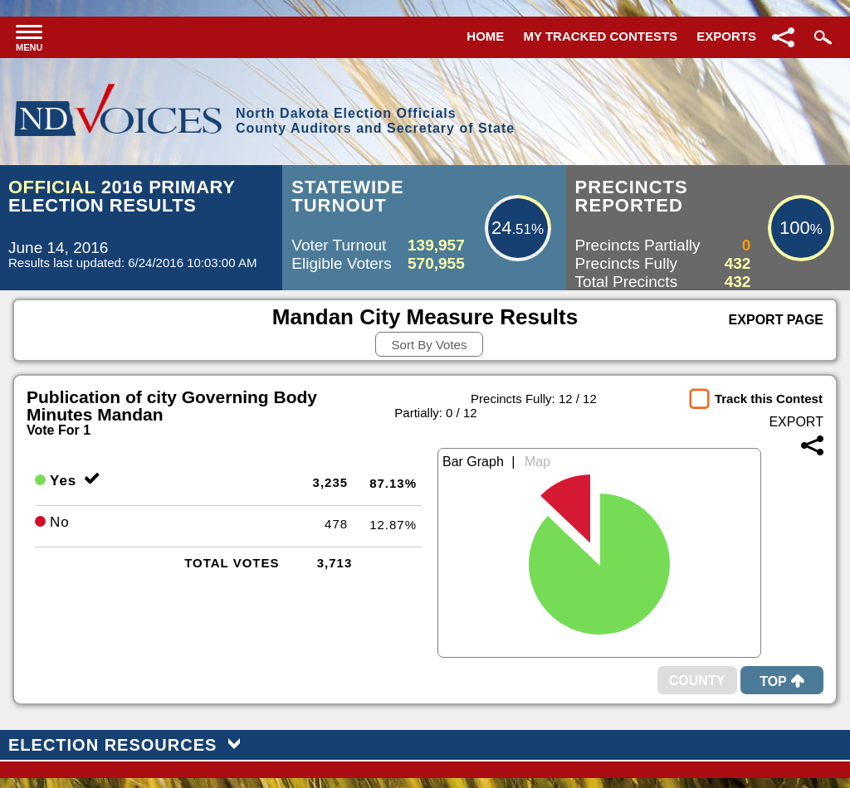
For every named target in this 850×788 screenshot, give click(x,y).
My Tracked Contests (601, 36)
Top (782, 681)
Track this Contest (769, 399)
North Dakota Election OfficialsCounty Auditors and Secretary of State (375, 120)
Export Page (776, 320)
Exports (726, 36)
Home (485, 36)
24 (501, 227)
